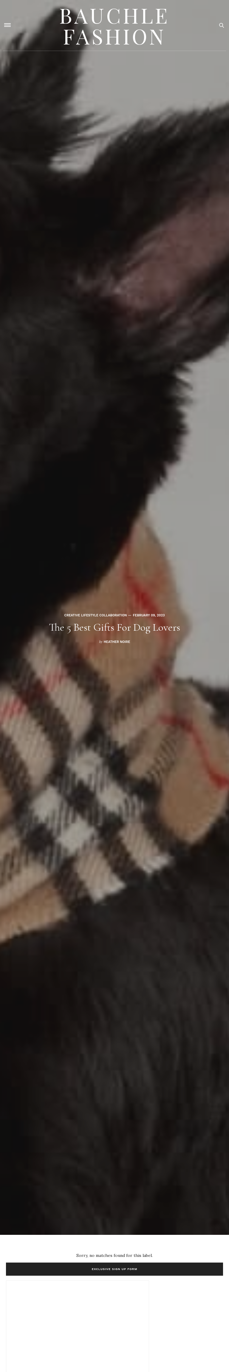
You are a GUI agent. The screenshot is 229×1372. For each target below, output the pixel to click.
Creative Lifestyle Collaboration (95, 615)
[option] (114, 617)
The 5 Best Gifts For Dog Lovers (114, 627)
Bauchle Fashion (114, 25)
